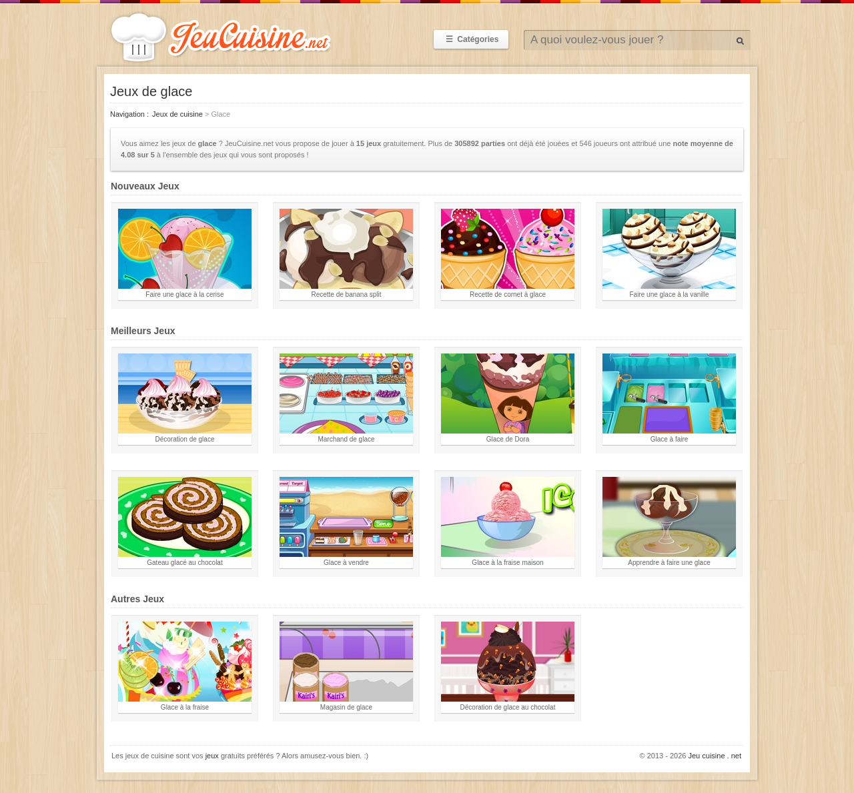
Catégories (471, 39)
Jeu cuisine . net (715, 756)
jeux (212, 756)
